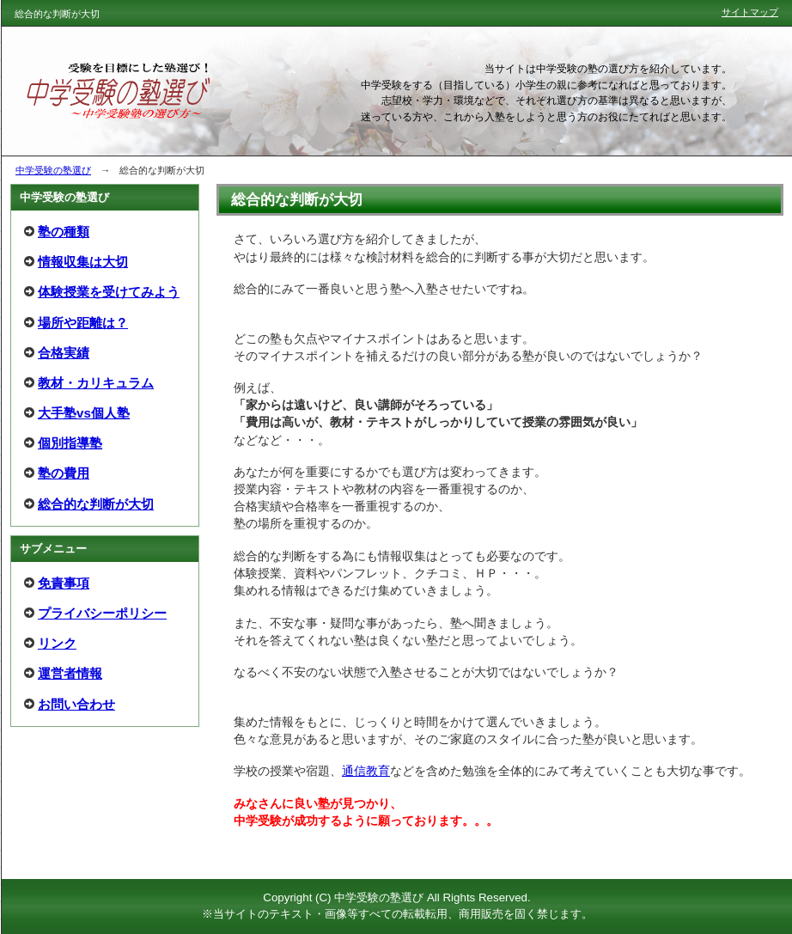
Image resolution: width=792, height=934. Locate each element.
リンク (57, 643)
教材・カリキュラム (96, 382)
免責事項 (63, 583)
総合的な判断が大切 (96, 504)
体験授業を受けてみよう (109, 291)
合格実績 (63, 352)
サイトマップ (750, 12)
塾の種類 (63, 231)
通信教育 (366, 771)
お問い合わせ (76, 704)
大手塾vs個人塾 (84, 413)
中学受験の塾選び (53, 170)
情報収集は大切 (83, 261)
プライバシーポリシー (102, 613)
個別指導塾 (70, 443)
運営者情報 (70, 673)
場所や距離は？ (83, 322)
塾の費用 (63, 473)
